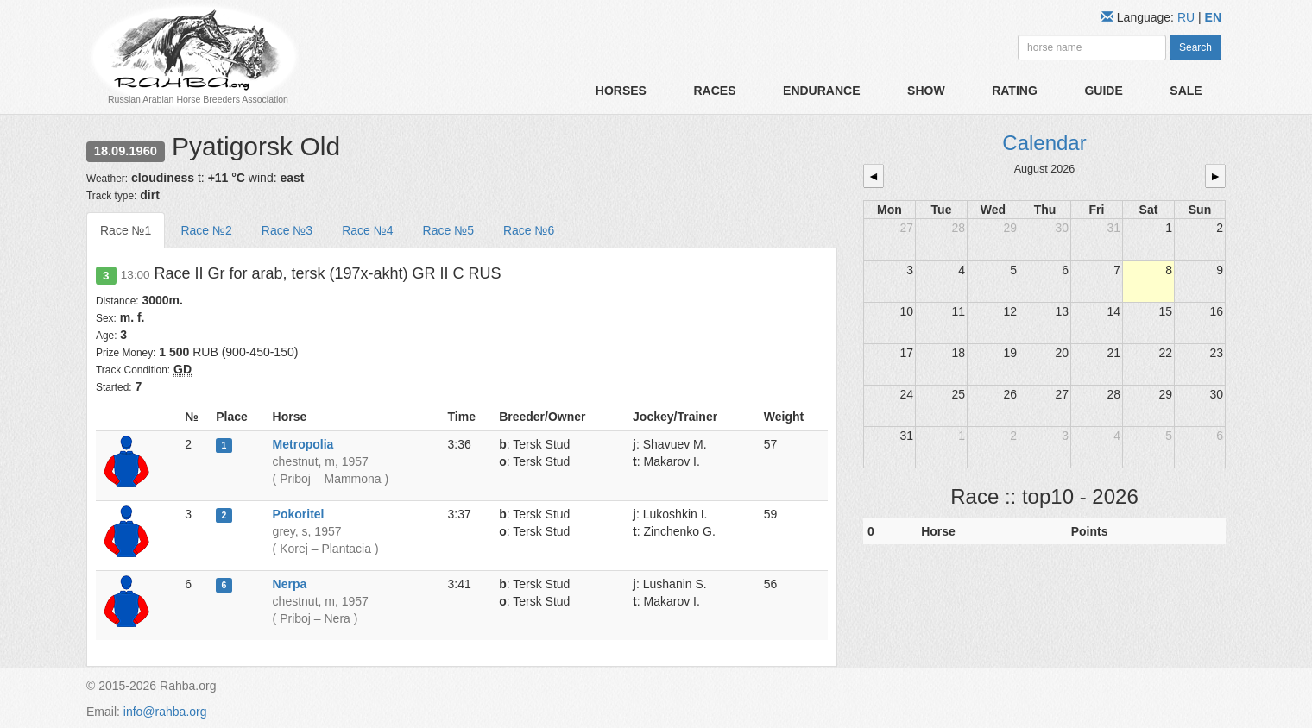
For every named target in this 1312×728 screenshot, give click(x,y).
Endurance (821, 90)
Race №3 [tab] (287, 230)
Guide (1103, 90)
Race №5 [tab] (448, 230)
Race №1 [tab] (125, 230)
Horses (621, 90)
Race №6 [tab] (528, 230)
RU (1187, 17)
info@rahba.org (165, 712)
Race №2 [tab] (205, 230)
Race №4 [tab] (367, 230)
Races (714, 90)
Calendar (1044, 142)
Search (1195, 47)
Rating (1015, 90)
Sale (1186, 90)
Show (926, 90)
